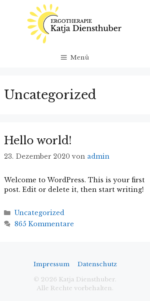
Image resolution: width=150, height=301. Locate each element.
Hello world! (38, 140)
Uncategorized (39, 213)
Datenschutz (97, 264)
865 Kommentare (44, 224)
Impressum (52, 264)
